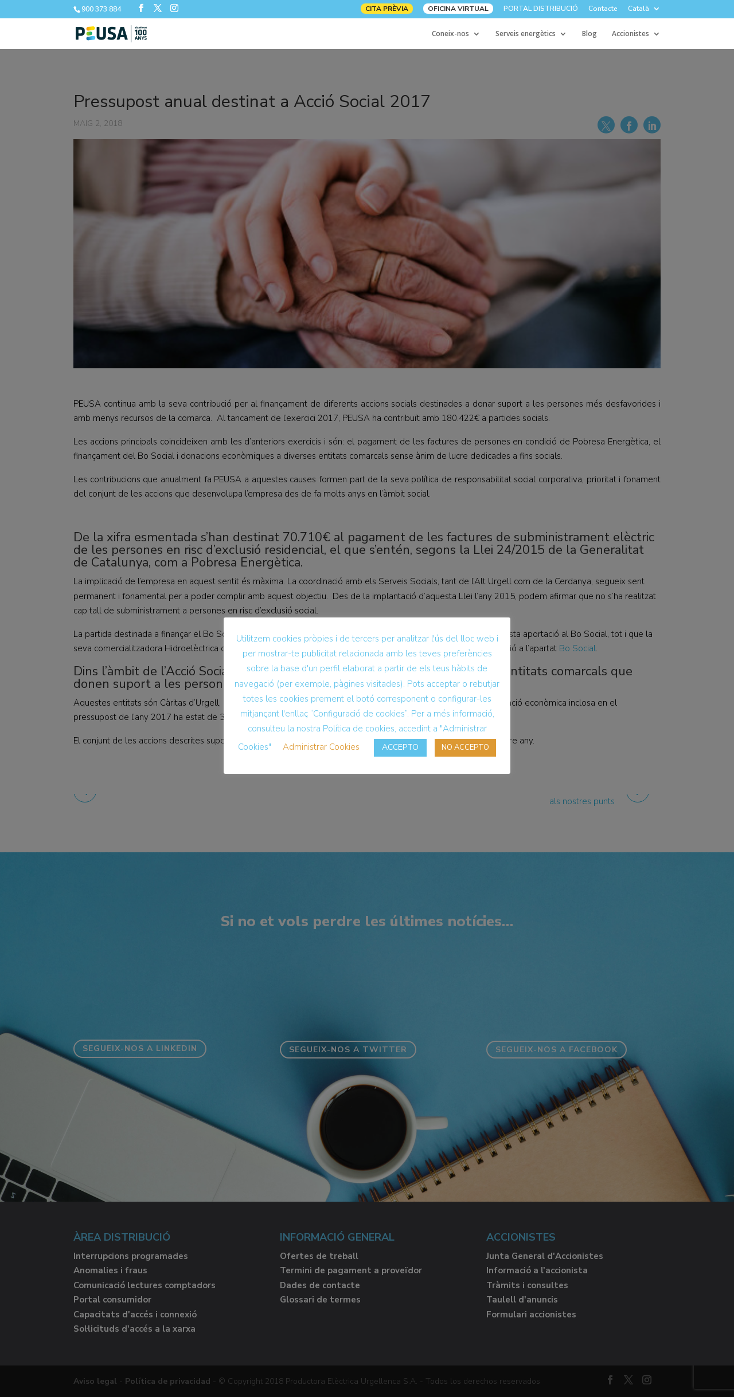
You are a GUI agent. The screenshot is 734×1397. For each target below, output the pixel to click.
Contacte (603, 9)
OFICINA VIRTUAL (458, 8)
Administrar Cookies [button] (321, 747)
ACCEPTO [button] (400, 747)
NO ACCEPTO (465, 747)
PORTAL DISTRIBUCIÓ (540, 9)
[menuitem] (644, 11)
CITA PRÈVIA (386, 8)
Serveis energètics (525, 34)
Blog (589, 34)
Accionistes (630, 34)
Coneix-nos (450, 34)
